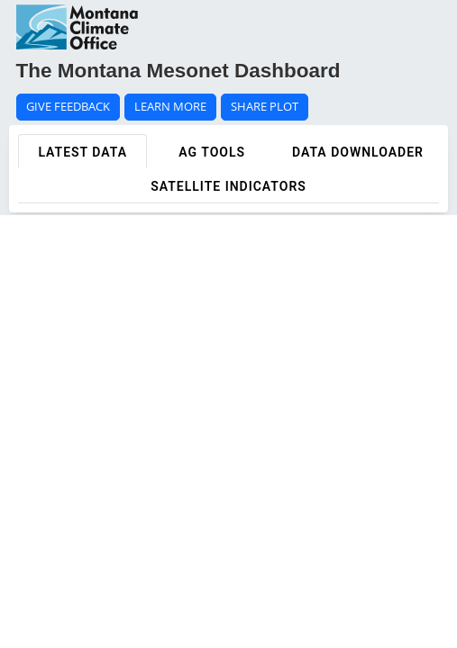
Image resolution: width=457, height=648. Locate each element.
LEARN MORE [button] (170, 106)
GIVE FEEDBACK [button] (68, 106)
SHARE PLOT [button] (264, 106)
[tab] (82, 151)
